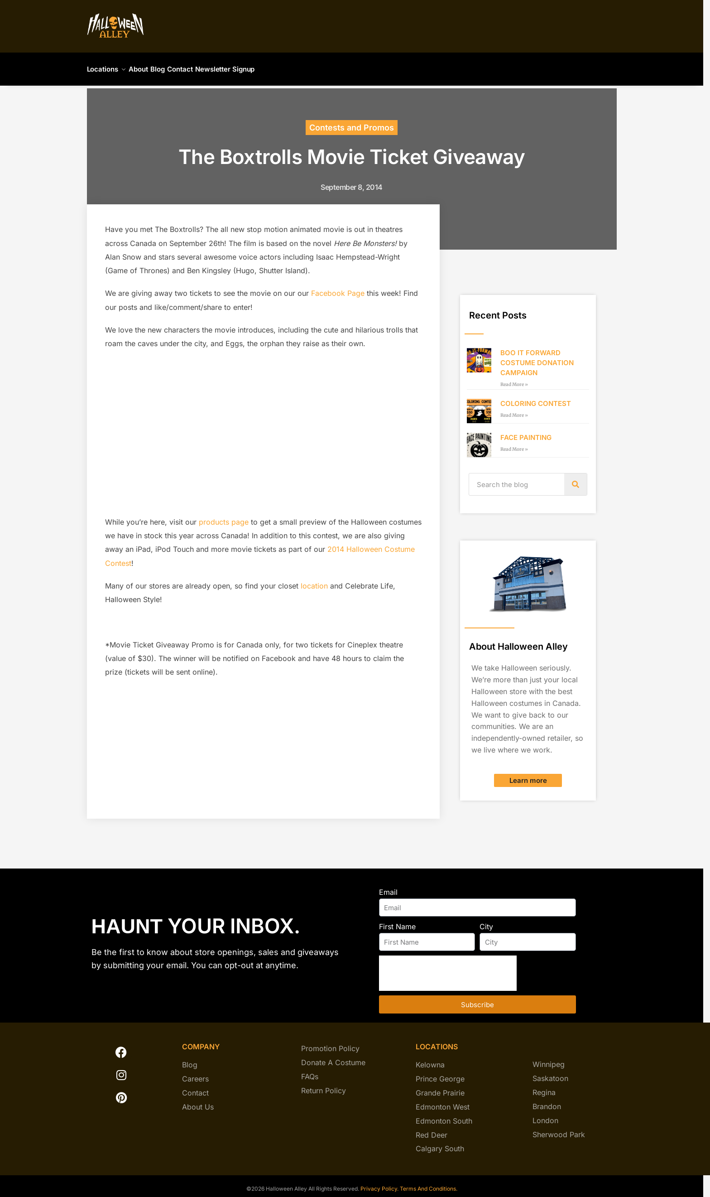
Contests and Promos (351, 122)
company (201, 1041)
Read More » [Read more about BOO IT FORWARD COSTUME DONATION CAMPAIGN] (514, 379)
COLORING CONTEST (535, 398)
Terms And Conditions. (428, 1183)
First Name (397, 921)
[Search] (575, 479)
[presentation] (448, 967)
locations (437, 1041)
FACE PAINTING (526, 432)
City (486, 921)
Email (388, 886)
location (314, 580)
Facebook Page (338, 287)
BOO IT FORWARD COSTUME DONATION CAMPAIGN (537, 357)
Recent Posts (498, 309)
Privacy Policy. (378, 1183)
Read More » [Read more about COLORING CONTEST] (514, 410)
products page (224, 516)
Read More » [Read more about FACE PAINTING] (514, 444)
